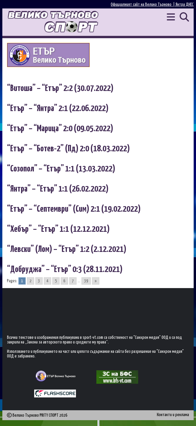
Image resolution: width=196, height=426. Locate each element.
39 (86, 281)
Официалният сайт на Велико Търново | (143, 4)
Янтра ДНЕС (185, 4)
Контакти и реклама (173, 415)
